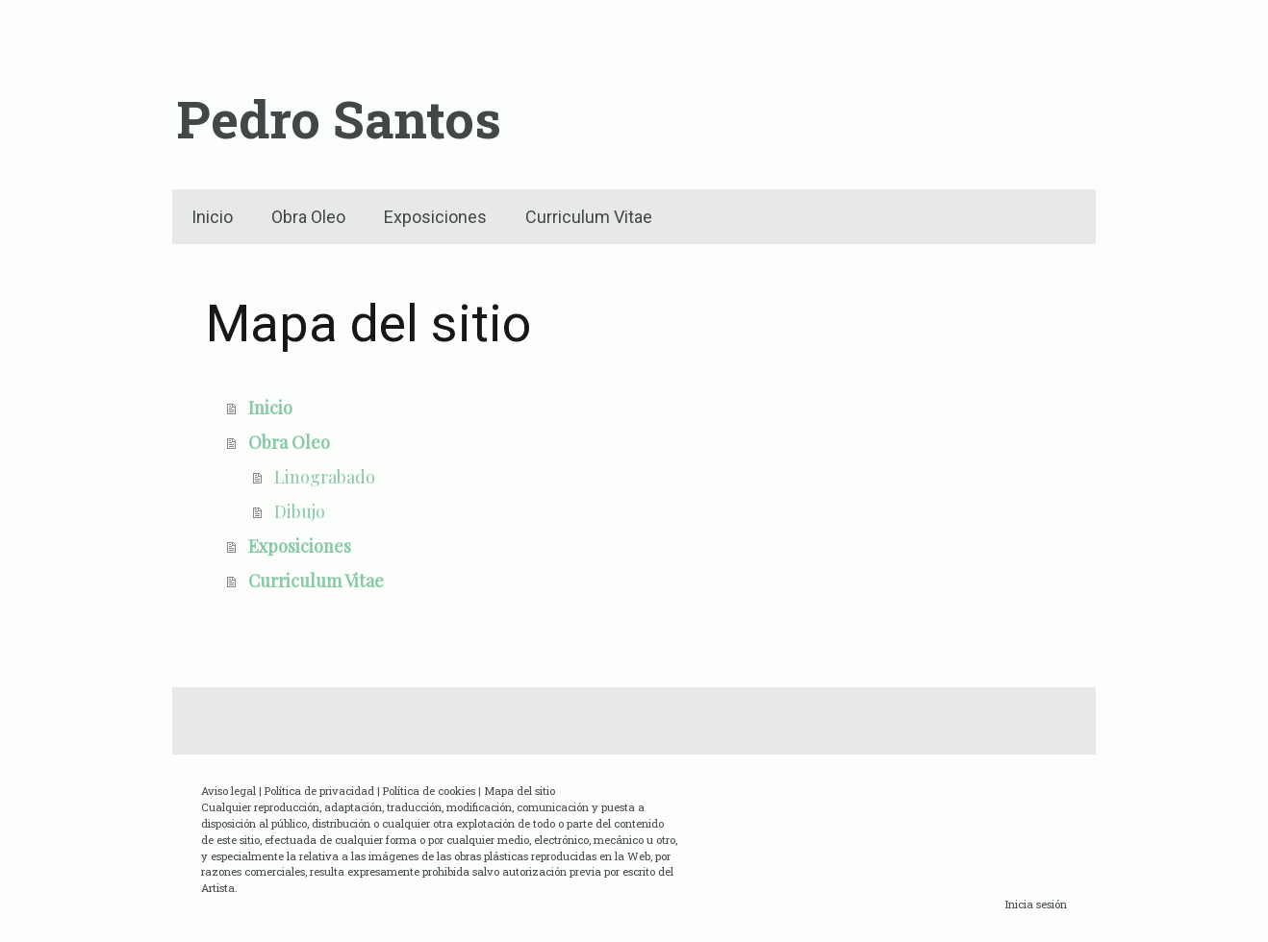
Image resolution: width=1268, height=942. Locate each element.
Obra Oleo (308, 217)
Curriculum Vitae (588, 217)
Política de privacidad (319, 790)
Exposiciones (435, 217)
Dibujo (299, 511)
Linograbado (324, 476)
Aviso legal (228, 790)
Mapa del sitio (519, 790)
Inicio (212, 217)
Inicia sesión (1036, 904)
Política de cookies (429, 790)
